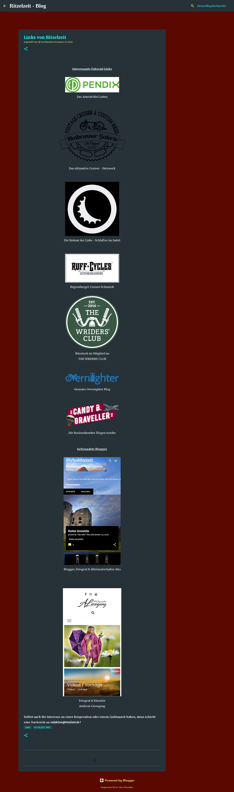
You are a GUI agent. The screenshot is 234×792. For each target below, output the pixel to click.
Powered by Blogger (117, 780)
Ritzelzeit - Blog (27, 6)
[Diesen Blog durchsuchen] (213, 6)
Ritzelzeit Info (42, 727)
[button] (26, 49)
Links (27, 727)
